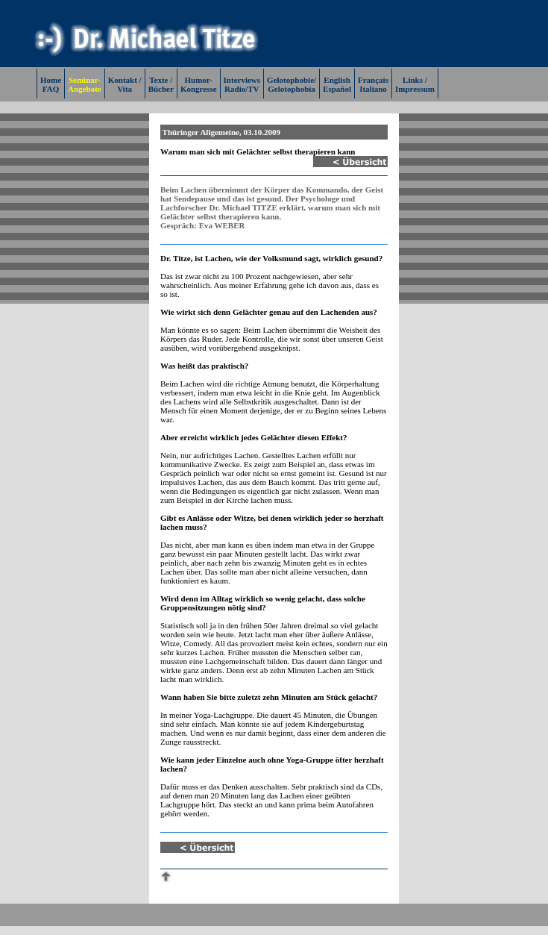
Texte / (160, 79)
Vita (124, 88)
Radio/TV (241, 88)
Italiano (373, 88)
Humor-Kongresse (198, 84)
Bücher (161, 88)
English (337, 79)
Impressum (415, 88)
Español (337, 88)
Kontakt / (125, 79)
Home (50, 79)
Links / (415, 79)
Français (373, 79)
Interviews (242, 79)
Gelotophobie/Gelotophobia (291, 84)
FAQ (50, 88)
